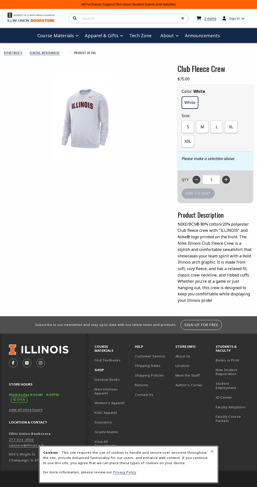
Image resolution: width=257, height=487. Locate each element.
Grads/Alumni (106, 432)
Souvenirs (103, 422)
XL (231, 127)
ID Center (234, 397)
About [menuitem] (167, 35)
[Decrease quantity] (196, 180)
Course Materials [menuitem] (55, 35)
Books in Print (234, 360)
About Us (183, 356)
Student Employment (234, 385)
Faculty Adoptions (231, 407)
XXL (188, 141)
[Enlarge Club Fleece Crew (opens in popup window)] (84, 118)
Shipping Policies (149, 375)
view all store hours (26, 409)
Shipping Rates (148, 365)
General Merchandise (45, 53)
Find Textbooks (108, 360)
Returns (141, 385)
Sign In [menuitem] (234, 18)
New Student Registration (226, 372)
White (190, 102)
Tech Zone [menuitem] (142, 35)
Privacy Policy (125, 472)
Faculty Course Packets (228, 418)
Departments (13, 53)
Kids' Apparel (106, 412)
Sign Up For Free (201, 324)
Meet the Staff (187, 375)
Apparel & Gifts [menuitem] (101, 35)
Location (182, 365)
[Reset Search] (182, 18)
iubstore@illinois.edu (27, 445)
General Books (107, 379)
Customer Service (150, 356)
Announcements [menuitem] (202, 35)
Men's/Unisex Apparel (106, 391)
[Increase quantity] (226, 180)
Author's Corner (189, 385)
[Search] (75, 18)
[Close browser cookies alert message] (212, 451)
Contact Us (144, 394)
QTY (185, 179)
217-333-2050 (21, 439)
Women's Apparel (109, 403)
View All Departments (106, 443)
